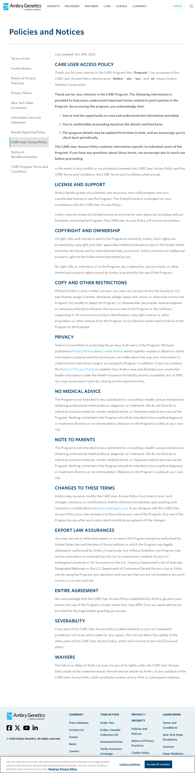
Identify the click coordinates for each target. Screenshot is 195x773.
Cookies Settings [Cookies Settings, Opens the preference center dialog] (129, 764)
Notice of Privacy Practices (23, 81)
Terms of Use (20, 58)
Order (177, 6)
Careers (74, 751)
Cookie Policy (140, 752)
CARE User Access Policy (29, 142)
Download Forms (111, 741)
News (72, 744)
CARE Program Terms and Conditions (29, 169)
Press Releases (79, 722)
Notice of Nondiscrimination (24, 154)
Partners (91, 6)
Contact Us (76, 729)
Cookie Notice (21, 68)
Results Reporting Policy (28, 132)
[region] (97, 764)
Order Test (107, 722)
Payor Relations (173, 753)
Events (73, 737)
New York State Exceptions (22, 105)
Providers (72, 6)
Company (139, 6)
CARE (107, 6)
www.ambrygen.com (113, 508)
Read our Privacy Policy (62, 769)
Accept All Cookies (158, 764)
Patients (53, 6)
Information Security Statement (26, 120)
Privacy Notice (21, 93)
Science (121, 6)
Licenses (168, 746)
